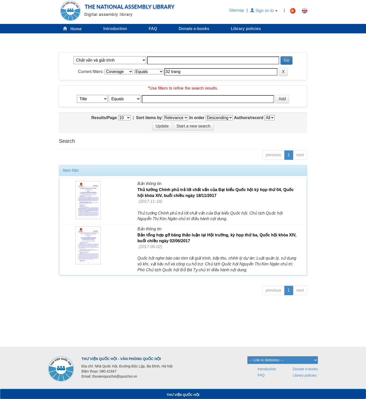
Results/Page (104, 118)
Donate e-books (194, 28)
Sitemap (236, 10)
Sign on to (263, 10)
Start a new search (193, 126)
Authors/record (248, 118)
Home (72, 28)
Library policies (246, 28)
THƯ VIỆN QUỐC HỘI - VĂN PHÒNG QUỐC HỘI (121, 359)
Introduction (115, 28)
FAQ (153, 28)
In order (197, 118)
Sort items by (149, 118)
